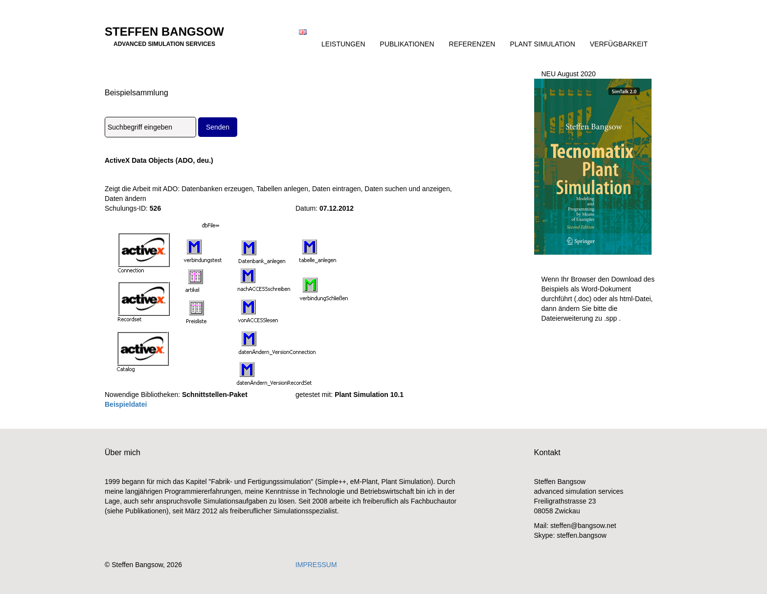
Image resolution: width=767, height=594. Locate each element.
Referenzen (472, 44)
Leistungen (343, 44)
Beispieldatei (126, 404)
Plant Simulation (542, 44)
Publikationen (407, 44)
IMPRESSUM (316, 565)
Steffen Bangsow (164, 34)
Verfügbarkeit (619, 44)
